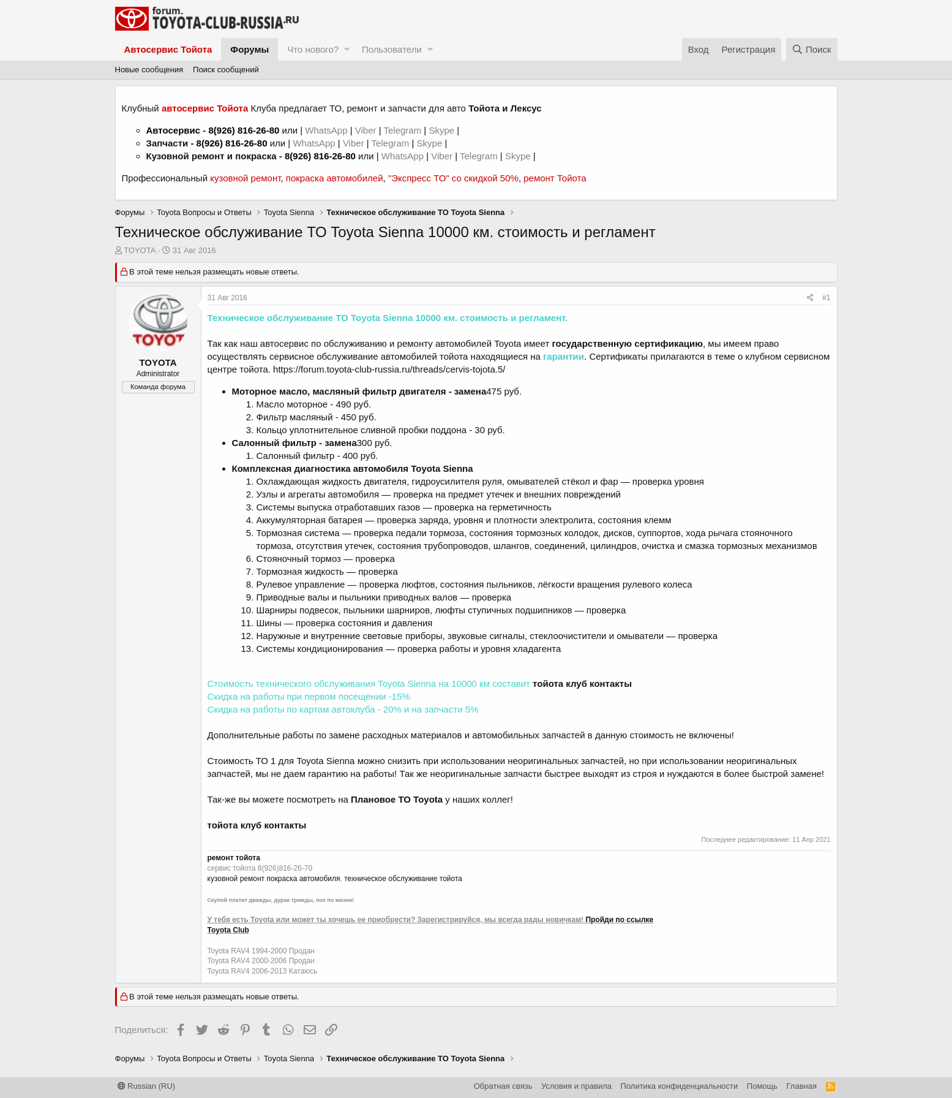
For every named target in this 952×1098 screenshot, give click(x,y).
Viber (366, 130)
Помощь (762, 1086)
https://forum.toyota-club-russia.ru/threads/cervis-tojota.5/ (389, 369)
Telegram (403, 130)
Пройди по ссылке (619, 919)
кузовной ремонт (245, 178)
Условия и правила (576, 1086)
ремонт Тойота (554, 178)
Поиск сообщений (226, 69)
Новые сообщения (149, 69)
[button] (347, 49)
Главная (802, 1086)
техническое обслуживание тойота (403, 878)
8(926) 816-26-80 (243, 130)
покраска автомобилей (334, 178)
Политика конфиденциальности (679, 1086)
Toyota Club (228, 930)
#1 (826, 297)
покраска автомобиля (303, 878)
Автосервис (173, 130)
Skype (443, 130)
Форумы (249, 49)
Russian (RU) (147, 1086)
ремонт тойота (234, 858)
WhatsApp (327, 130)
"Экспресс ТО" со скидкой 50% (453, 178)
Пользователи (392, 49)
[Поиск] (812, 49)
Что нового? (313, 49)
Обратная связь (503, 1086)
